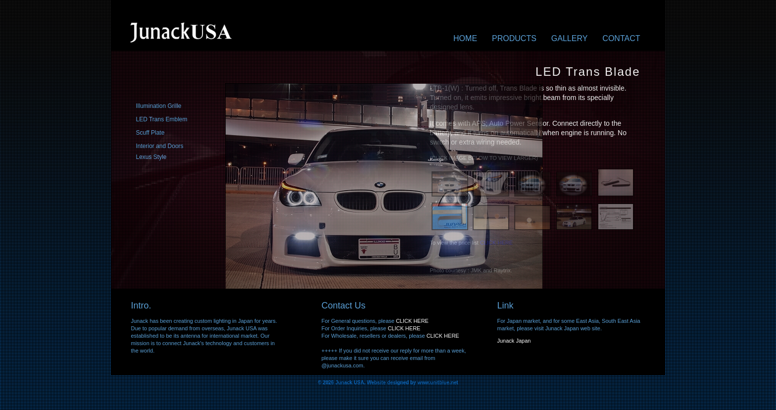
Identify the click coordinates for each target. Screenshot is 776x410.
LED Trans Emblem (162, 119)
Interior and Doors (160, 146)
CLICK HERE (412, 321)
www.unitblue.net (437, 382)
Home (465, 39)
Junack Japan (514, 341)
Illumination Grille (159, 105)
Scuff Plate (150, 132)
